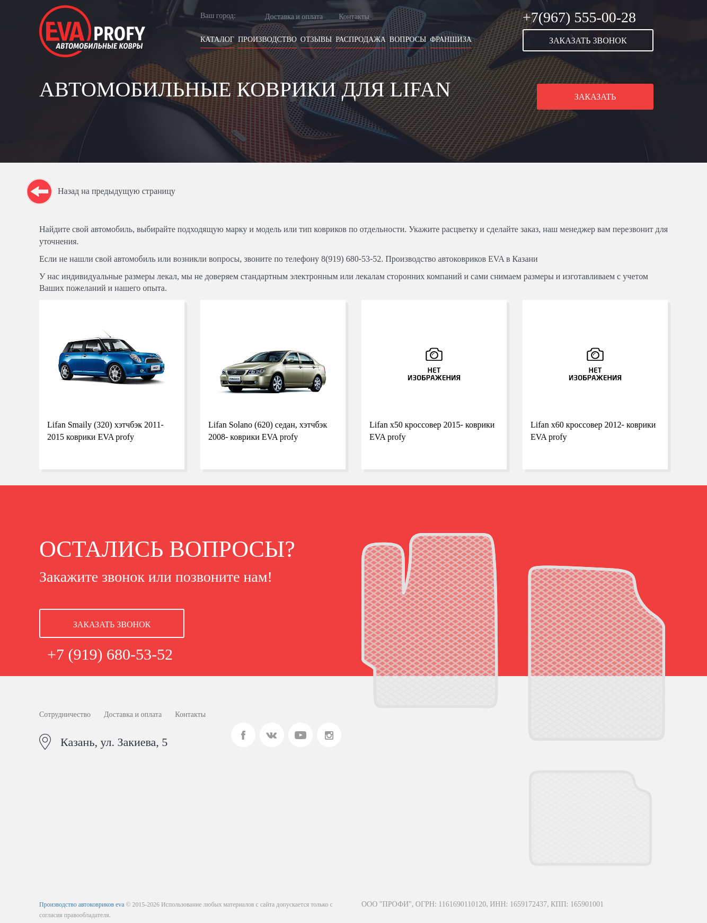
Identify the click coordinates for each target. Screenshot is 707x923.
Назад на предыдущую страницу (116, 191)
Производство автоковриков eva (81, 904)
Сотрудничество (65, 714)
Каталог (217, 39)
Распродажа (360, 39)
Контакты (354, 17)
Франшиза (451, 39)
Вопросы (408, 39)
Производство (267, 39)
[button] (595, 40)
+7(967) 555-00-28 (579, 17)
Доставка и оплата (294, 17)
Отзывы (316, 39)
